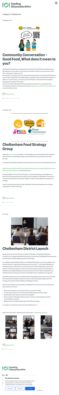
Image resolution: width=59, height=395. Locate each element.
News (18, 98)
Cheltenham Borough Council (11, 168)
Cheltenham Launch (40, 312)
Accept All (30, 388)
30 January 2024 (7, 110)
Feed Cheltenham (26, 168)
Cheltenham (7, 98)
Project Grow (51, 168)
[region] (20, 384)
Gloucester (13, 98)
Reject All (20, 388)
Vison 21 (17, 170)
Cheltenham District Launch (25, 248)
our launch (12, 154)
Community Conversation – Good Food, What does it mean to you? (29, 59)
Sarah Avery (11, 94)
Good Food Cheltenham (39, 168)
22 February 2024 (7, 20)
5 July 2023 (5, 214)
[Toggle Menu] (56, 3)
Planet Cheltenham (8, 170)
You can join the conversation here (45, 86)
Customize (10, 388)
